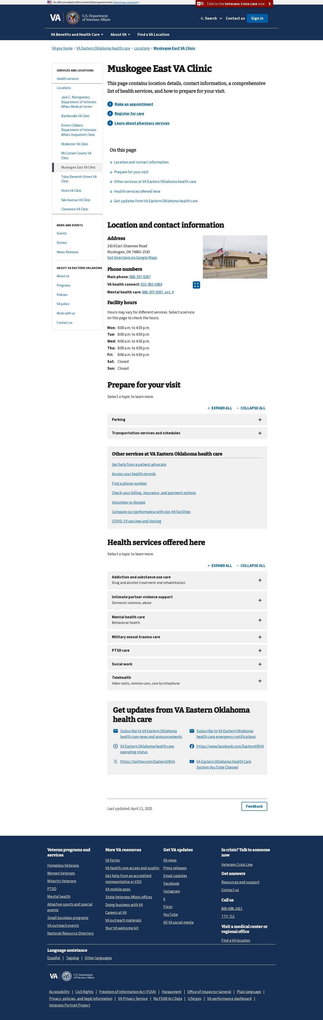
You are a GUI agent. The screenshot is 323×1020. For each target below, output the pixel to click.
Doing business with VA (124, 904)
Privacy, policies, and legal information (80, 998)
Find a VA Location (153, 34)
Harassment (172, 991)
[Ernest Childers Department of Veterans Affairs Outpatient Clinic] (77, 130)
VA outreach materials (123, 920)
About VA (119, 34)
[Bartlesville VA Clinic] (77, 116)
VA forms (112, 860)
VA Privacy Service (133, 998)
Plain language (249, 991)
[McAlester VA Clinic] (77, 144)
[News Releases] (77, 252)
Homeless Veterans (63, 865)
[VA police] (77, 304)
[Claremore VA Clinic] (77, 209)
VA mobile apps (117, 889)
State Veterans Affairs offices (128, 896)
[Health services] (77, 79)
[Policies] (77, 295)
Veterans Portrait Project (69, 1005)
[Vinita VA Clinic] (77, 190)
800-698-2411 (231, 908)
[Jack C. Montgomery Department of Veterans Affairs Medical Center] (77, 102)
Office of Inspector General (209, 991)
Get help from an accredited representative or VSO (128, 878)
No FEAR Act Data (168, 998)
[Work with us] (77, 313)
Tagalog (72, 957)
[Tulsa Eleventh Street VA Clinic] (77, 179)
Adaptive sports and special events (70, 907)
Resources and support (240, 882)
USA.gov (194, 998)
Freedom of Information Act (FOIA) (127, 991)
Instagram (171, 891)
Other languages (98, 957)
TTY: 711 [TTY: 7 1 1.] (228, 916)
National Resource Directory (70, 933)
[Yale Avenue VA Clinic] (77, 200)
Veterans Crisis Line (237, 864)
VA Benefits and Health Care (75, 34)
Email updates (175, 875)
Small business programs (67, 917)
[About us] (77, 276)
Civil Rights (84, 991)
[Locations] (77, 88)
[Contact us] (77, 322)
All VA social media (178, 922)
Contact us (235, 18)
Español (53, 957)
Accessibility (59, 991)
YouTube (170, 914)
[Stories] (77, 243)
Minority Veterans (61, 880)
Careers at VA (116, 912)
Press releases (175, 867)
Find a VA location (235, 940)
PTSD (51, 888)
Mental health (58, 896)
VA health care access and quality (132, 867)
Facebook (171, 883)
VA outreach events (63, 925)
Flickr (168, 906)
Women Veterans (61, 873)
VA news (170, 860)
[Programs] (77, 285)
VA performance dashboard (229, 998)
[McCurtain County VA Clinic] (77, 156)
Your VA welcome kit (121, 927)
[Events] (77, 233)
